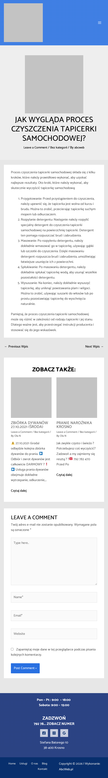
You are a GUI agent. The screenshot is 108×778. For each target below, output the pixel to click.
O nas (42, 764)
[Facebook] (44, 733)
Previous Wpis (16, 346)
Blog (27, 769)
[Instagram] (54, 733)
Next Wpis (94, 346)
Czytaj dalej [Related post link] (19, 490)
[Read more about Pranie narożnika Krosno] (76, 397)
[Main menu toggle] (99, 22)
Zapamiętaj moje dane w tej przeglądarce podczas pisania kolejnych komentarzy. (53, 652)
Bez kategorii (59, 147)
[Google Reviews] (64, 733)
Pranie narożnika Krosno (74, 425)
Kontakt (41, 769)
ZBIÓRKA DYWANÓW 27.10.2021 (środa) (29, 425)
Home (14, 764)
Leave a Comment (34, 147)
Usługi (28, 764)
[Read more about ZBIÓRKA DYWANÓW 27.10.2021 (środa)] (31, 397)
